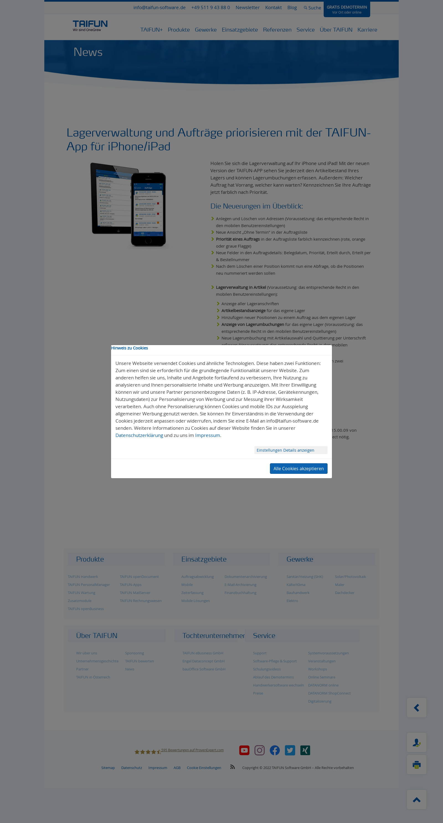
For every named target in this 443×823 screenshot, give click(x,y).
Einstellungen (270, 450)
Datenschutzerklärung (139, 435)
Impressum (207, 435)
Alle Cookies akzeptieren (299, 468)
